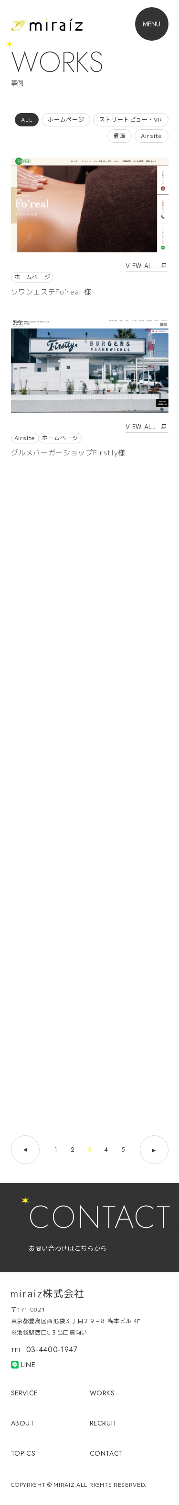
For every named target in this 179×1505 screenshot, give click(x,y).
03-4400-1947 (52, 1349)
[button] (151, 24)
